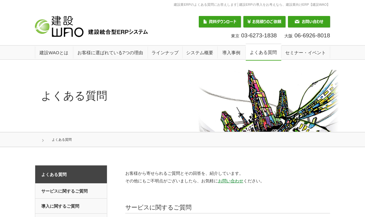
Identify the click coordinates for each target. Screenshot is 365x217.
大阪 (307, 35)
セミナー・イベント (305, 52)
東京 (254, 35)
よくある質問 (263, 52)
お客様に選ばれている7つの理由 (110, 52)
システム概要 (199, 52)
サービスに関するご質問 (64, 191)
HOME (50, 139)
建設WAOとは (53, 52)
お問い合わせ (309, 21)
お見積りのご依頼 (264, 21)
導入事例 (231, 52)
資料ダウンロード (220, 21)
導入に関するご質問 (60, 206)
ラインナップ (165, 52)
